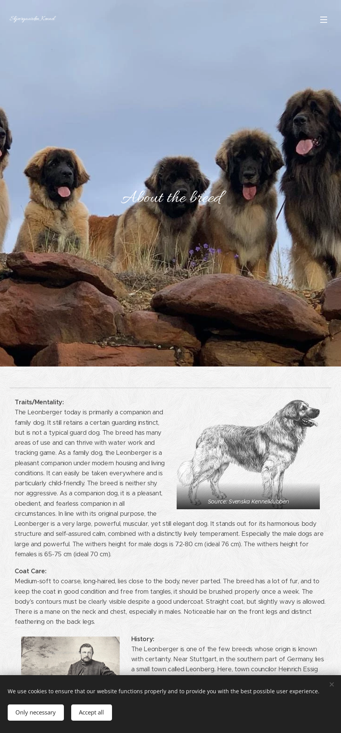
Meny (323, 19)
